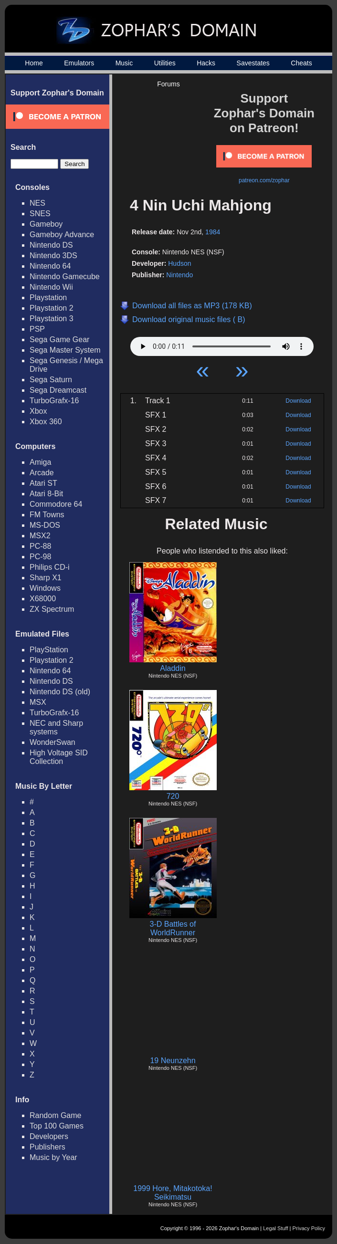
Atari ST (43, 483)
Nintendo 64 (50, 266)
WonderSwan (52, 742)
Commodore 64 (56, 504)
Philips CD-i (50, 567)
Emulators (79, 63)
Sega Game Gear (59, 339)
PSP (37, 329)
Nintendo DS (51, 245)
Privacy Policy (309, 1228)
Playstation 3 (52, 318)
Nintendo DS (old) (60, 692)
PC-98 (40, 557)
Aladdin (172, 668)
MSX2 (40, 536)
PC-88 (40, 546)
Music (124, 63)
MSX (38, 702)
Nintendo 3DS (53, 255)
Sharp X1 (46, 578)
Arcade (42, 473)
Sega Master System (65, 350)
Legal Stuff (275, 1228)
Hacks (206, 63)
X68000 (43, 599)
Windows (45, 588)
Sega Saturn (51, 380)
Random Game (56, 1115)
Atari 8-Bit (46, 494)
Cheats (301, 63)
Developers (49, 1136)
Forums (168, 84)
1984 (212, 232)
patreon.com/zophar (264, 180)
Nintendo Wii (51, 287)
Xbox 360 (46, 422)
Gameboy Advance (62, 234)
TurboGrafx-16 (54, 401)
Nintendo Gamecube (65, 276)
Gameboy (46, 224)
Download (298, 400)
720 (173, 796)
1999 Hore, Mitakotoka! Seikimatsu (172, 1192)
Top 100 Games (57, 1126)
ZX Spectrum (52, 609)
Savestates (253, 63)
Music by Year (53, 1157)
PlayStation (49, 650)
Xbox (38, 411)
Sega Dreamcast (58, 390)
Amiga (40, 462)
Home (33, 63)
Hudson (179, 263)
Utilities (165, 63)
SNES (40, 213)
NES (37, 203)
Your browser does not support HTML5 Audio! (222, 344)
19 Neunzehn (172, 1060)
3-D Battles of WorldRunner (173, 928)
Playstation (48, 297)
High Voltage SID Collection (59, 757)
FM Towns (47, 515)
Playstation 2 (52, 308)
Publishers (47, 1147)
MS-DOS (45, 525)
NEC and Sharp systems (56, 727)
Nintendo (179, 275)
